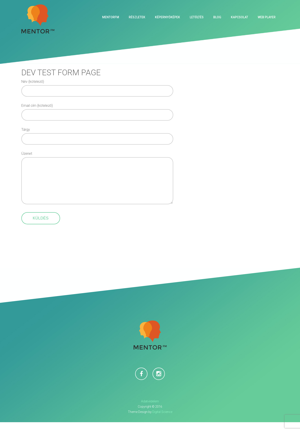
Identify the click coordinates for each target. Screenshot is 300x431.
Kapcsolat (239, 17)
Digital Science (162, 420)
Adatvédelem (150, 410)
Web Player (267, 17)
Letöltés (197, 17)
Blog (217, 17)
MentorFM (110, 17)
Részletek (137, 17)
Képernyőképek (167, 17)
